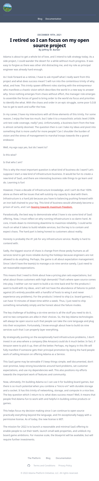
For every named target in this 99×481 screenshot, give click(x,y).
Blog (40, 18)
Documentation (53, 18)
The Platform (34, 458)
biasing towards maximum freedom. (52, 207)
